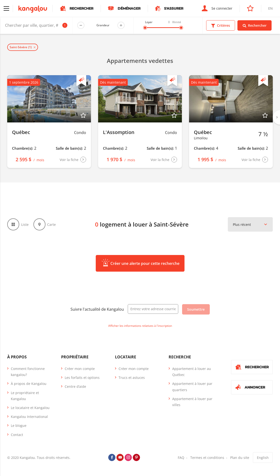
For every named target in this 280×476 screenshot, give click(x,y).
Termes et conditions (207, 457)
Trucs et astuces (132, 377)
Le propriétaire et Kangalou (25, 395)
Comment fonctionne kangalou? (28, 371)
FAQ (181, 457)
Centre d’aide (75, 386)
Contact (17, 434)
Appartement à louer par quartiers (192, 386)
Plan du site (239, 457)
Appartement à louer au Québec (191, 371)
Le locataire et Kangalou (30, 407)
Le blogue (18, 425)
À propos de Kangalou (28, 383)
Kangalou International (29, 416)
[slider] (145, 28)
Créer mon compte (80, 368)
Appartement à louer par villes (192, 401)
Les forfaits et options (82, 377)
